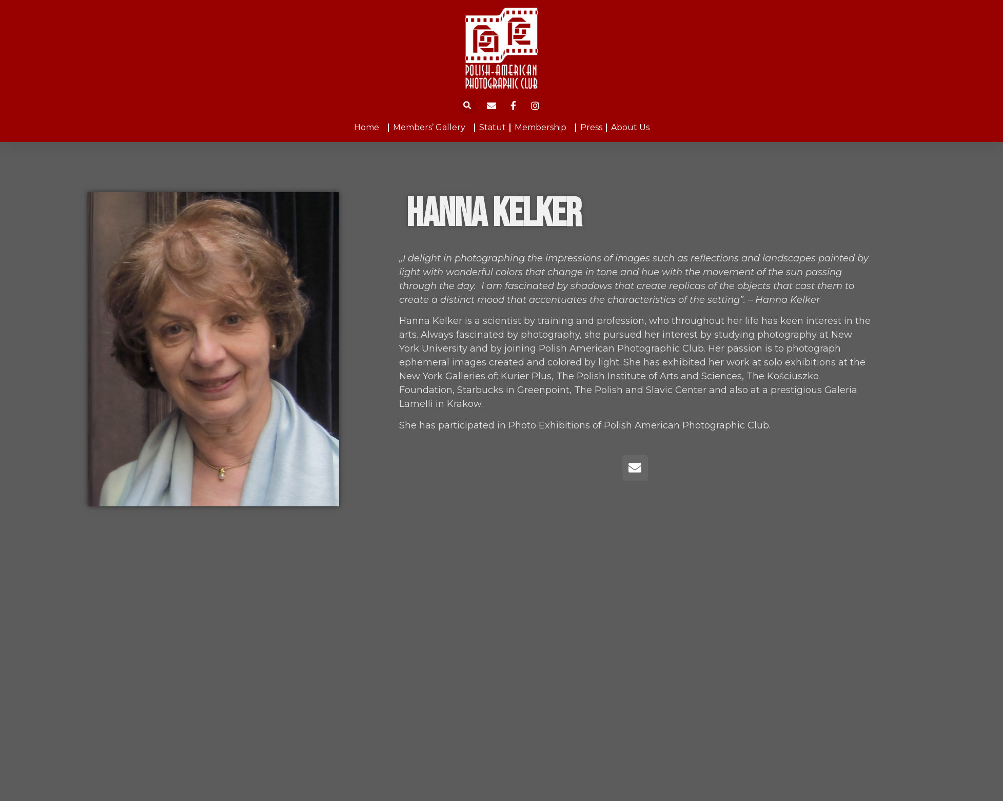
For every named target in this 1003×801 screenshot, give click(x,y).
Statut (492, 127)
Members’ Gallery (431, 127)
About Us (630, 127)
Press (591, 127)
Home (369, 127)
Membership (543, 127)
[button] (468, 105)
